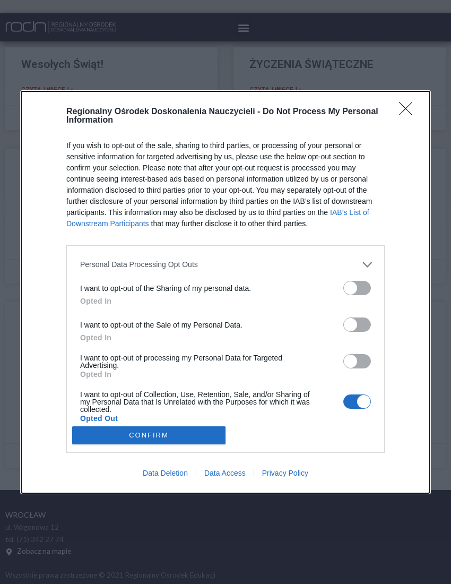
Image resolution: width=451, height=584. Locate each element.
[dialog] (225, 292)
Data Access (225, 473)
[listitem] (225, 264)
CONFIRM (149, 435)
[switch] (357, 287)
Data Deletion (165, 473)
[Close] (409, 111)
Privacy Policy (285, 473)
